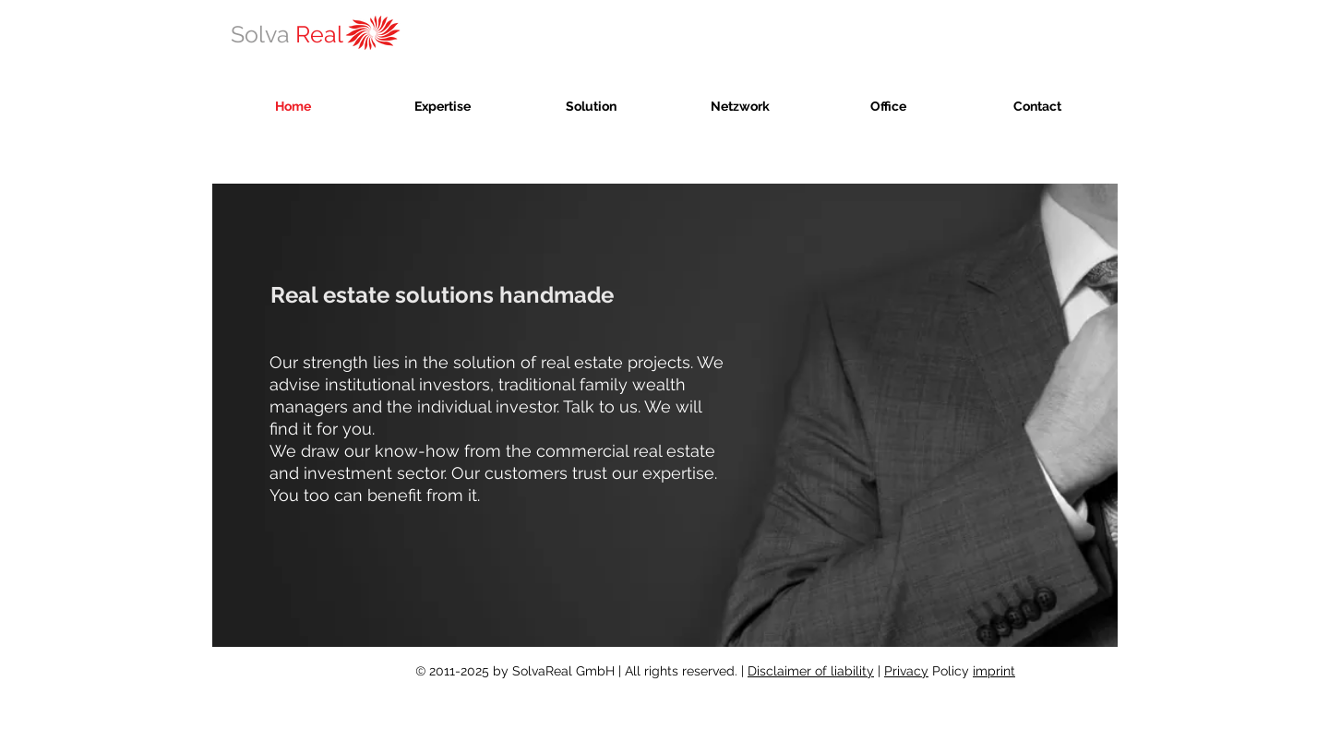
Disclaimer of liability (811, 670)
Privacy (906, 670)
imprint (994, 670)
